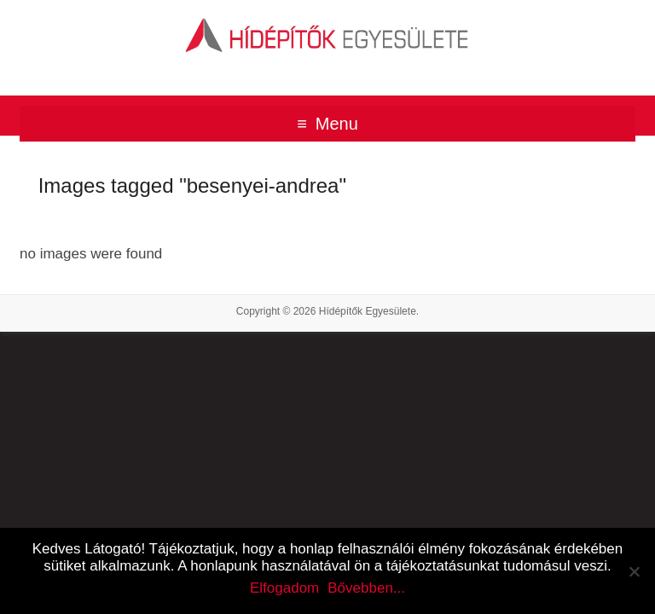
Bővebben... (366, 588)
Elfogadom (284, 588)
